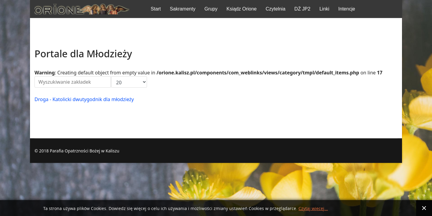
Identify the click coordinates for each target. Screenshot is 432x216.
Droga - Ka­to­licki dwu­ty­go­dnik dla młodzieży (84, 99)
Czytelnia (276, 8)
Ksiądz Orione (241, 8)
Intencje (346, 8)
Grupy (211, 8)
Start (156, 8)
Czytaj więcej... (313, 208)
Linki (324, 8)
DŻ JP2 (302, 8)
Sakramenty (182, 8)
